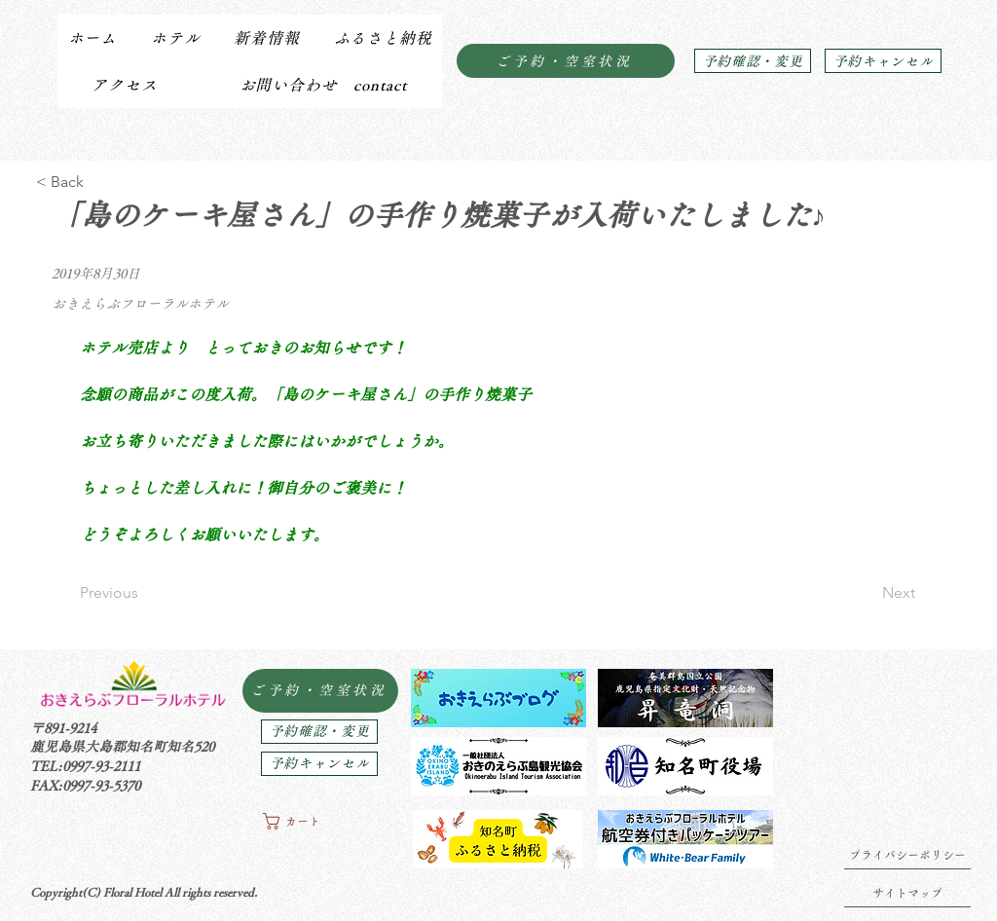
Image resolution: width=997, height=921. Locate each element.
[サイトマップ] (907, 892)
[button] (174, 38)
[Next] (866, 592)
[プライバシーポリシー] (907, 854)
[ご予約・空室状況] (566, 61)
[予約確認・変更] (752, 61)
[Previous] (143, 592)
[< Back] (100, 182)
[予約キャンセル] (883, 61)
